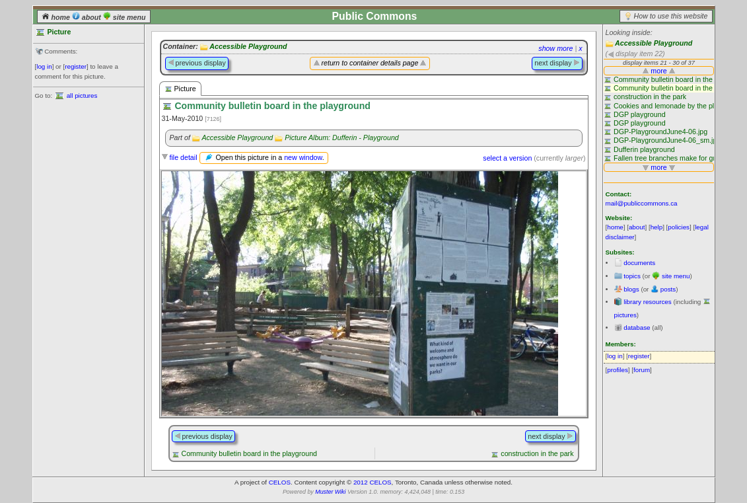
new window (303, 157)
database (636, 327)
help (657, 227)
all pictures (82, 95)
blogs (631, 289)
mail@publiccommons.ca (642, 203)
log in (44, 66)
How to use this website (671, 16)
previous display (197, 63)
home (57, 17)
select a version (507, 158)
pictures (625, 315)
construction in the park (537, 453)
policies (679, 227)
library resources (647, 301)
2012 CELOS (372, 482)
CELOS (280, 482)
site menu (124, 17)
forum (641, 369)
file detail (183, 157)
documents (639, 262)
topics (632, 276)
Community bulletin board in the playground (249, 453)
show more (555, 48)
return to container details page (370, 63)
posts (668, 289)
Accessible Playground (653, 43)
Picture (180, 89)
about (87, 17)
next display (556, 63)
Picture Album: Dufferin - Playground (342, 137)
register (76, 66)
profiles (617, 369)
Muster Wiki (330, 491)
